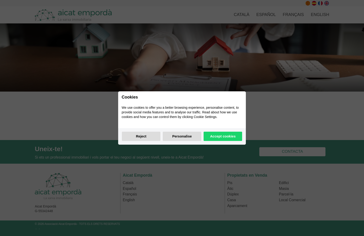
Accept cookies (223, 136)
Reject (141, 136)
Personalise (182, 136)
